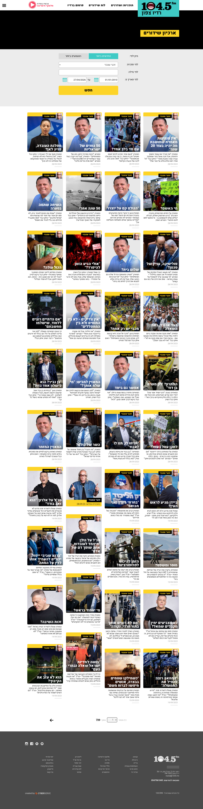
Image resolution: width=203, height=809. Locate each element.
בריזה (135, 763)
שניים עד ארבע (47, 760)
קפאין (135, 757)
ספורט (107, 763)
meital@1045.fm (172, 776)
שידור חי (134, 772)
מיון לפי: (134, 56)
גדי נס (107, 760)
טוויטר (79, 772)
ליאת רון (78, 757)
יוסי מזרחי (49, 757)
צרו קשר (50, 772)
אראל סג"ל (77, 760)
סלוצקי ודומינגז (104, 757)
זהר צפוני (77, 763)
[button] (4, 8)
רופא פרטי (134, 769)
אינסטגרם (106, 772)
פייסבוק (50, 769)
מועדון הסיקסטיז (47, 766)
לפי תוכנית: (132, 64)
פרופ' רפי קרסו (104, 769)
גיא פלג (135, 760)
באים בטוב (49, 763)
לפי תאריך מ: (131, 79)
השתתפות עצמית (131, 766)
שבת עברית (77, 766)
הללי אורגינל (105, 766)
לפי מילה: (133, 72)
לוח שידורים (76, 769)
